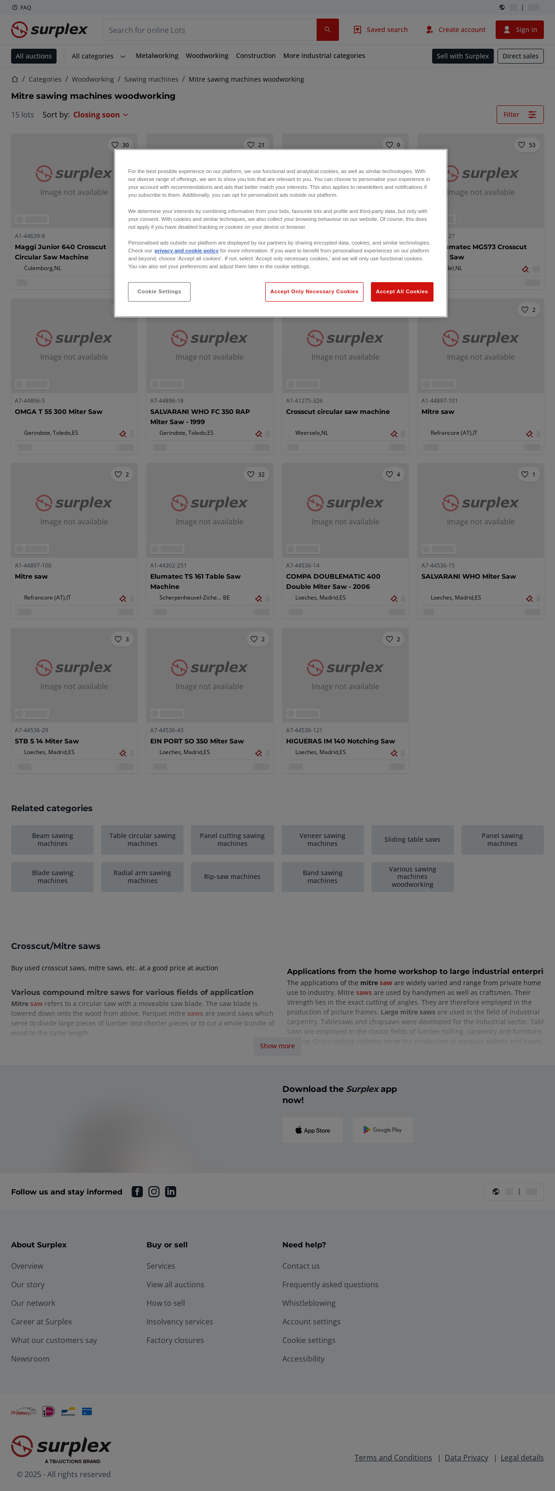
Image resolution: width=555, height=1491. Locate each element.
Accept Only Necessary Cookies (314, 291)
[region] (280, 233)
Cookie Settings (160, 291)
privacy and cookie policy (186, 250)
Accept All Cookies (402, 291)
